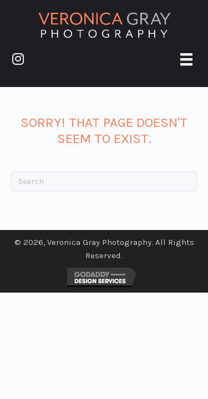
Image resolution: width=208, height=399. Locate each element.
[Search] (104, 181)
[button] (17, 58)
